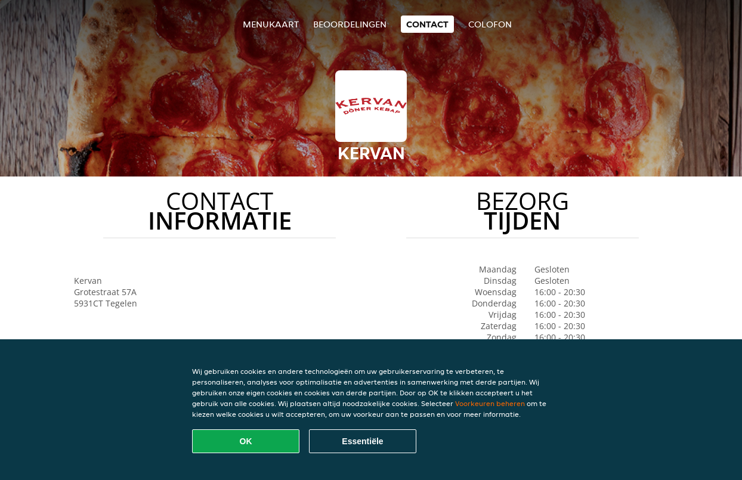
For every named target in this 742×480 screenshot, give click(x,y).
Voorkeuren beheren (490, 403)
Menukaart (271, 24)
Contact (427, 24)
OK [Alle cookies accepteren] (246, 441)
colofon (490, 24)
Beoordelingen (350, 24)
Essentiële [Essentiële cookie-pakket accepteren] (362, 441)
